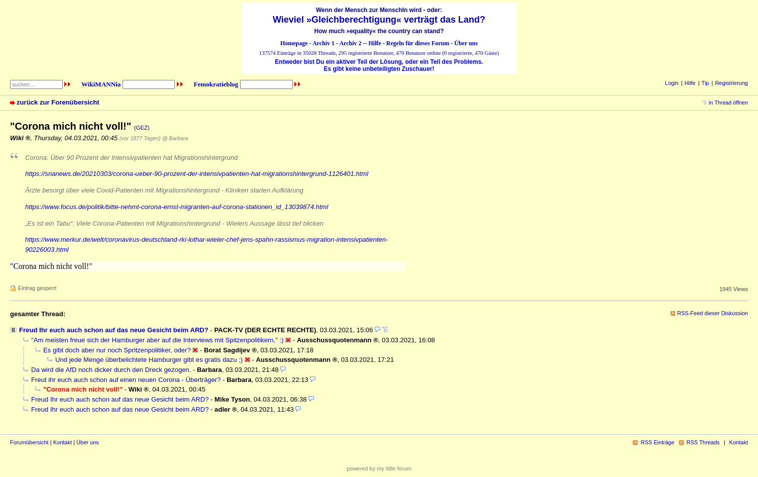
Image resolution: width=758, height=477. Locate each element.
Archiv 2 (350, 43)
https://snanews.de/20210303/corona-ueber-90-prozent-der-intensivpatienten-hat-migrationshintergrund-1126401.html (196, 173)
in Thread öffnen (728, 103)
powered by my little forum (379, 468)
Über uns (466, 43)
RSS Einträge (657, 442)
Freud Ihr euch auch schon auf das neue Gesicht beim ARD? (113, 330)
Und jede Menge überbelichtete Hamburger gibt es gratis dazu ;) (149, 359)
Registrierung (731, 83)
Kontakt (62, 442)
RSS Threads (703, 442)
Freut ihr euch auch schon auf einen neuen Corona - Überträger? (126, 380)
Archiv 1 (323, 43)
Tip (705, 83)
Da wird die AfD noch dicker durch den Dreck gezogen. (111, 369)
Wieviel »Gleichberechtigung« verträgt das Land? (379, 20)
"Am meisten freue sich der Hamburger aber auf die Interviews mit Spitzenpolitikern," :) (157, 340)
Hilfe (375, 43)
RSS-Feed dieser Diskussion (712, 313)
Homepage (294, 43)
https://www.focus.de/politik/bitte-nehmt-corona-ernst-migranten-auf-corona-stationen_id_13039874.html (176, 207)
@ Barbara (175, 138)
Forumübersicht (29, 442)
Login (672, 83)
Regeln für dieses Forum (417, 43)
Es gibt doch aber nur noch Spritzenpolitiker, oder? (117, 350)
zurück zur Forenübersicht (58, 102)
